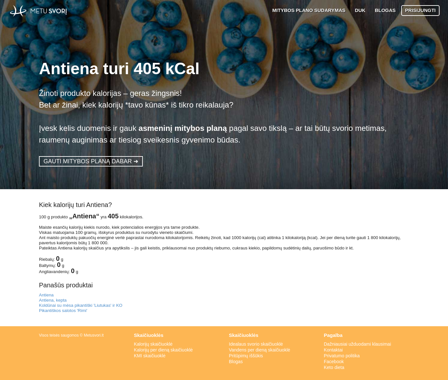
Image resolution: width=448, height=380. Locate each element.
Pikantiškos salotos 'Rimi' (63, 310)
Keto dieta (334, 367)
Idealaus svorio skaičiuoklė (256, 344)
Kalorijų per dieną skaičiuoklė (163, 349)
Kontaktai (333, 349)
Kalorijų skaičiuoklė (153, 344)
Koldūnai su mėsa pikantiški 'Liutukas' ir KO (80, 305)
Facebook (334, 361)
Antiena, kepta (53, 300)
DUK (360, 10)
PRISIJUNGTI (420, 10)
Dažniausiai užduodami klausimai (357, 344)
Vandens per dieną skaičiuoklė (259, 349)
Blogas (236, 361)
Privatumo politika (342, 355)
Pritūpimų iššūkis (246, 355)
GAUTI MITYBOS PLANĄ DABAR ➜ (91, 161)
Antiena (46, 295)
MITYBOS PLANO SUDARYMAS (308, 10)
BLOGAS (385, 10)
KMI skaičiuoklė (150, 355)
